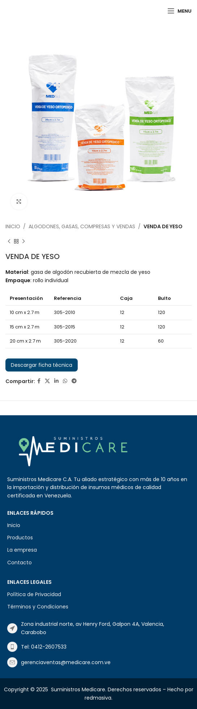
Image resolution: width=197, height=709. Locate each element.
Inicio (12, 226)
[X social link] (47, 381)
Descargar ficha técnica (41, 365)
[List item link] (98, 628)
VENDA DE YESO (163, 226)
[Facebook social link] (39, 381)
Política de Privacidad (34, 594)
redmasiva (98, 697)
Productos (20, 537)
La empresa (22, 549)
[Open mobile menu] (179, 11)
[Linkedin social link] (56, 381)
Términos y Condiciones (37, 606)
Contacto (19, 562)
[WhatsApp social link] (65, 381)
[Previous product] (9, 241)
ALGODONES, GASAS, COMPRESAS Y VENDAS (82, 226)
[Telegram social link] (74, 381)
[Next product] (23, 241)
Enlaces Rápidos (30, 513)
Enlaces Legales (29, 582)
